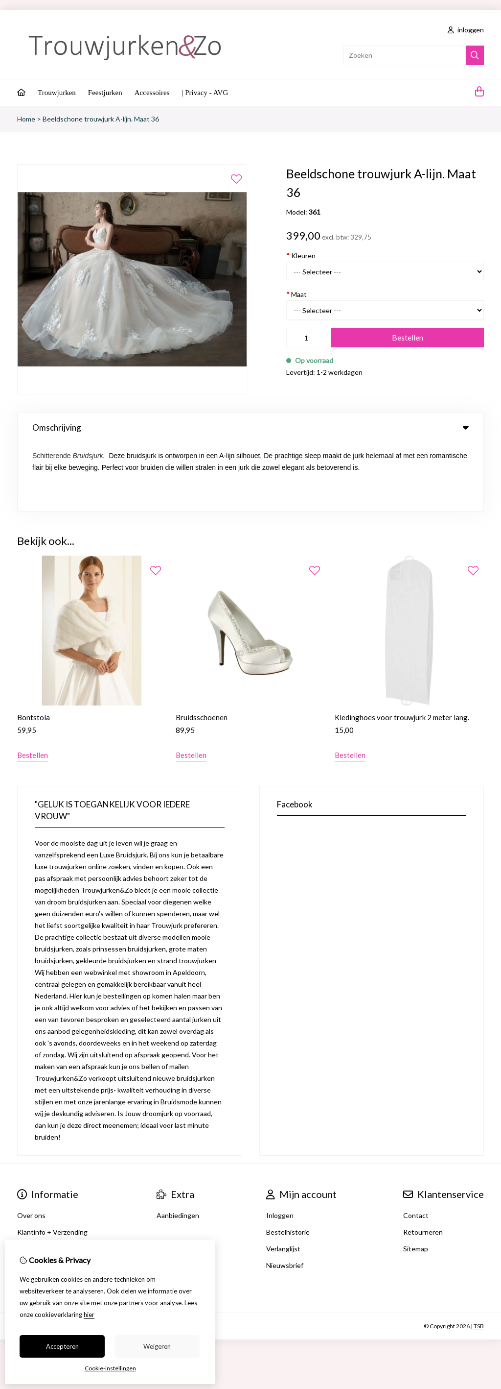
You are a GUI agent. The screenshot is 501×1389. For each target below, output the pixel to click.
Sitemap (415, 1179)
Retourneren (423, 1163)
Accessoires (152, 93)
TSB (479, 1257)
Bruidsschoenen (202, 648)
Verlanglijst (283, 1179)
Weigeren (157, 1346)
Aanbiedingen (178, 1146)
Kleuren (301, 255)
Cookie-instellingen (110, 1368)
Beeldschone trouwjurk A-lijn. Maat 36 (101, 119)
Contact (416, 1146)
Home (26, 119)
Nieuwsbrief (284, 1196)
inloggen (466, 29)
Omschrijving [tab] (250, 427)
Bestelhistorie (288, 1163)
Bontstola (33, 648)
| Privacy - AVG (205, 93)
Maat (296, 294)
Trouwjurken (57, 93)
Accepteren (62, 1346)
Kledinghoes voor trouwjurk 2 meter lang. (402, 648)
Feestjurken (105, 93)
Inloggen (280, 1146)
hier (89, 1314)
